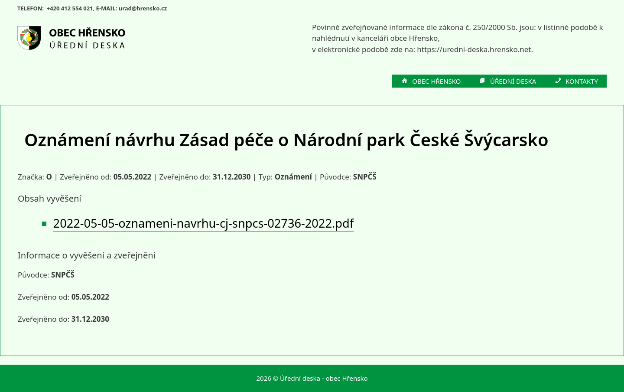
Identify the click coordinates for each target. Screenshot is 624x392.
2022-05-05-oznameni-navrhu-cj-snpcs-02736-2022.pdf (203, 223)
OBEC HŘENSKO (430, 81)
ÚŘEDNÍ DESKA (507, 81)
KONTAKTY (575, 81)
